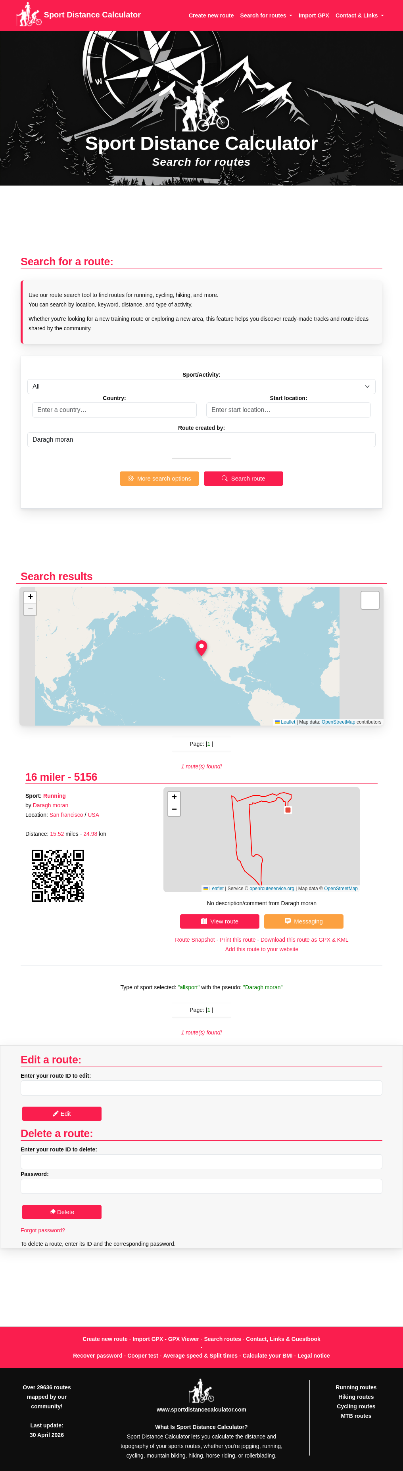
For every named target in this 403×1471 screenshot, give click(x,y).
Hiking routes (356, 1397)
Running (54, 796)
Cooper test (142, 1355)
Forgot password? (43, 1230)
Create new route (211, 15)
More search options (159, 478)
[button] (201, 648)
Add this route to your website (261, 949)
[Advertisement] (201, 224)
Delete (62, 1212)
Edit (62, 1113)
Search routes (222, 1339)
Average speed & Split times (200, 1355)
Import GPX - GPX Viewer (165, 1339)
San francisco (66, 815)
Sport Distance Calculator (78, 15)
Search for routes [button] (264, 15)
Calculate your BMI (268, 1355)
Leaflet (285, 722)
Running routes (356, 1387)
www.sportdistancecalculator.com (201, 1409)
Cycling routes (356, 1406)
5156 (86, 777)
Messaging (304, 921)
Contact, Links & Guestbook (283, 1339)
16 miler (45, 777)
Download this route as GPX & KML (305, 940)
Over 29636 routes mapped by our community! (47, 1397)
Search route (243, 478)
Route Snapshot (195, 940)
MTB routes (356, 1416)
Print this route (237, 940)
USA (93, 815)
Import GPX (314, 15)
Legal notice (313, 1355)
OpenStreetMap (338, 722)
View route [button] (219, 921)
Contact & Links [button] (357, 15)
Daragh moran (51, 805)
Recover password (98, 1355)
